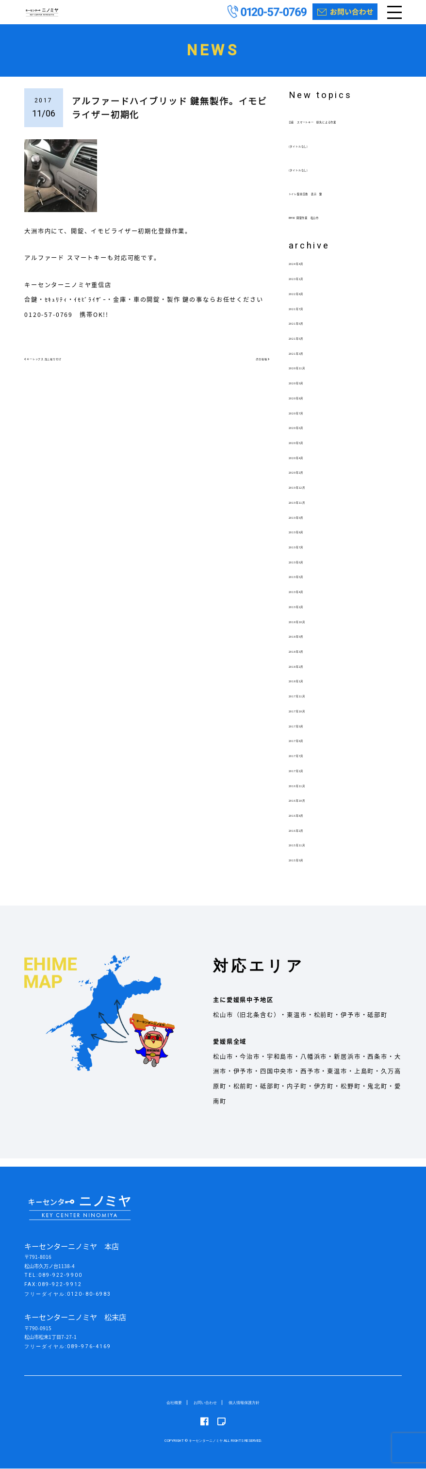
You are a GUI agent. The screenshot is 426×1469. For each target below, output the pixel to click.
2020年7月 (306, 420)
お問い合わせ (203, 1402)
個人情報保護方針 (248, 1402)
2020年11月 (308, 376)
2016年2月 (306, 838)
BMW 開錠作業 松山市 (325, 225)
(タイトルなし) (312, 153)
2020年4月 (306, 465)
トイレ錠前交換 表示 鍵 (329, 201)
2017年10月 (308, 718)
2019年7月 (306, 554)
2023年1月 (306, 286)
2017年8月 (306, 748)
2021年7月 (306, 316)
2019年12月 (308, 495)
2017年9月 (306, 733)
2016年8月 (306, 823)
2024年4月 (306, 271)
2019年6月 (306, 569)
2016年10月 (308, 808)
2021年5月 (306, 346)
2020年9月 (306, 391)
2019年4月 (306, 599)
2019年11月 (308, 510)
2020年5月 (306, 450)
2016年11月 (308, 793)
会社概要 (167, 1402)
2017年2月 (306, 778)
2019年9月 (306, 525)
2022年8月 (306, 301)
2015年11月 (308, 853)
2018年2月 (306, 674)
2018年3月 (306, 659)
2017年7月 (306, 763)
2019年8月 (306, 540)
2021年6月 (306, 331)
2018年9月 (306, 644)
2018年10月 (308, 629)
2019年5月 (306, 584)
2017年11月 (308, 704)
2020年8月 (306, 405)
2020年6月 (306, 435)
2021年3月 (306, 361)
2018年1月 (306, 689)
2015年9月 (306, 868)
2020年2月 (306, 480)
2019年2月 (306, 614)
